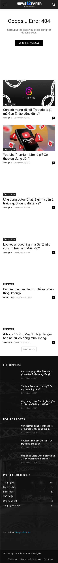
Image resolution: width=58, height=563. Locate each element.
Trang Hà (7, 118)
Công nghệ (8, 284)
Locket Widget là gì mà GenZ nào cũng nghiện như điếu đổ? (26, 246)
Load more (29, 349)
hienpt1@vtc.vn (22, 532)
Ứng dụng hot (9, 104)
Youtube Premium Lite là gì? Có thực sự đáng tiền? (25, 156)
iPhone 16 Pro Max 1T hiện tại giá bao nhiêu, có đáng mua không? (27, 336)
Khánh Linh (8, 297)
